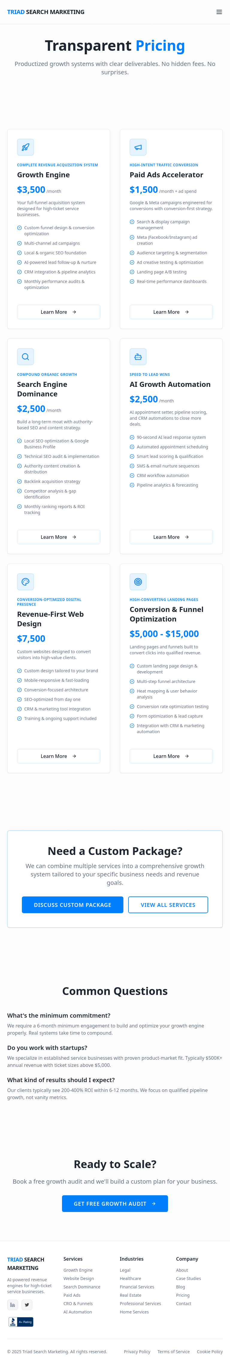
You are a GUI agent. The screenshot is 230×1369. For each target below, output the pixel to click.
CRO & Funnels (78, 1303)
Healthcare (130, 1278)
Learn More (59, 312)
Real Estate (130, 1295)
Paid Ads (71, 1295)
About (182, 1270)
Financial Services (137, 1287)
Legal (125, 1270)
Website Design (78, 1278)
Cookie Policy (210, 1351)
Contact (183, 1303)
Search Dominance (81, 1287)
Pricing (183, 1295)
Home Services (134, 1312)
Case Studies (188, 1278)
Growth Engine (78, 1270)
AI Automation (77, 1312)
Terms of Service (174, 1351)
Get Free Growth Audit (115, 1203)
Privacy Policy (137, 1351)
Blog (180, 1287)
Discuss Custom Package (72, 904)
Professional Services (140, 1303)
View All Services (168, 904)
